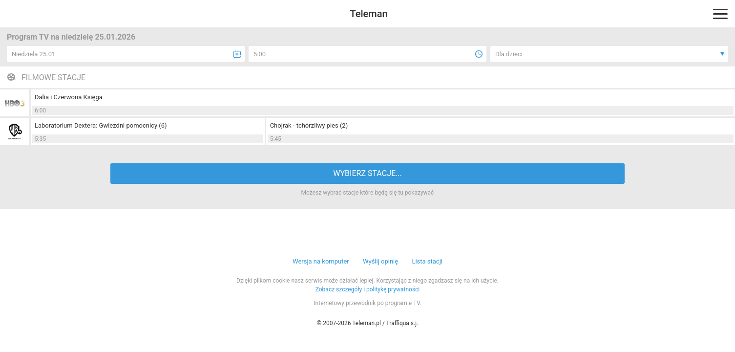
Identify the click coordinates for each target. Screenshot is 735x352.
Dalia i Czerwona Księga (69, 97)
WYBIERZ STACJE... (367, 173)
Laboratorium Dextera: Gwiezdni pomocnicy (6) (101, 125)
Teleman (368, 14)
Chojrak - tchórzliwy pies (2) (309, 125)
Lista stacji (427, 261)
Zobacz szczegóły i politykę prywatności (367, 289)
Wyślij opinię (380, 261)
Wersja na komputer (321, 261)
